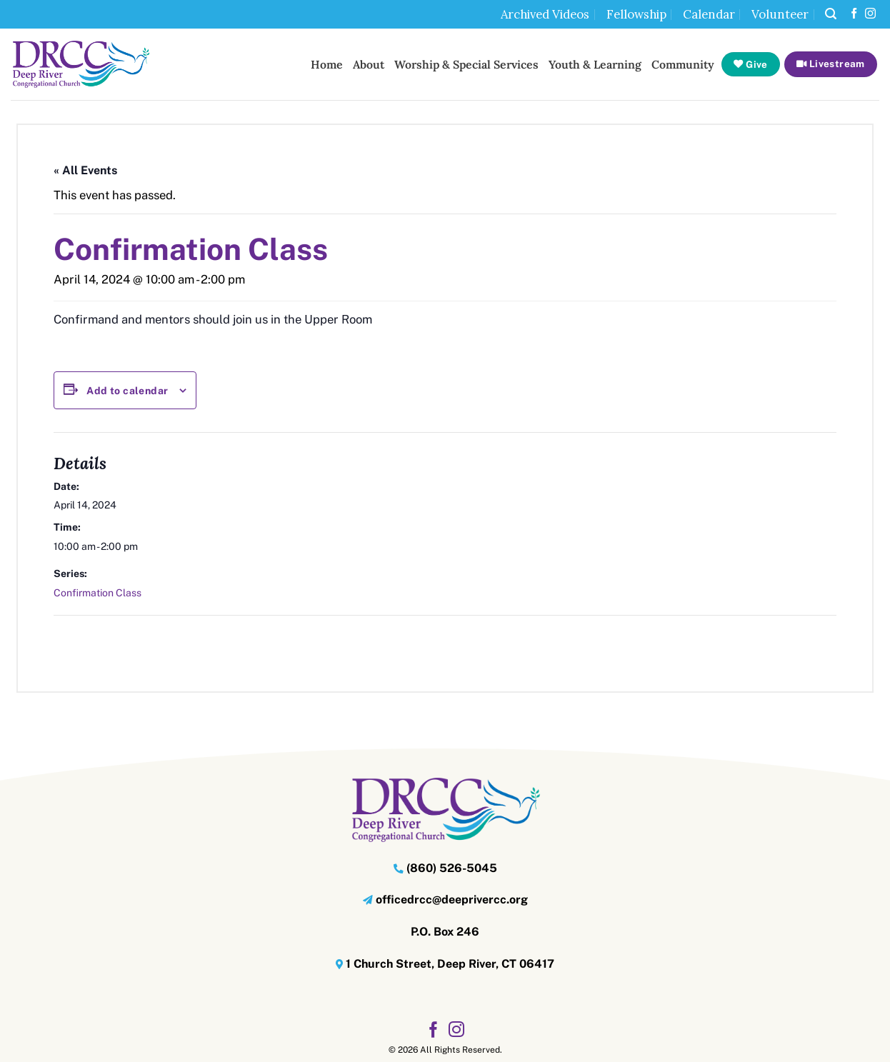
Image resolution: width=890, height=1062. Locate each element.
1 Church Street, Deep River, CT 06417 (450, 964)
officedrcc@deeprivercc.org (452, 899)
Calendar (709, 14)
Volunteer (780, 14)
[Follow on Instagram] (870, 14)
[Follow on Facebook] (854, 14)
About (368, 64)
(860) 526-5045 (451, 868)
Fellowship (636, 14)
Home (327, 64)
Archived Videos (545, 14)
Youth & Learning (595, 64)
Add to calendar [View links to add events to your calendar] (127, 390)
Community (682, 64)
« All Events (85, 170)
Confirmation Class (97, 592)
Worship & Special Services (466, 64)
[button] (830, 14)
